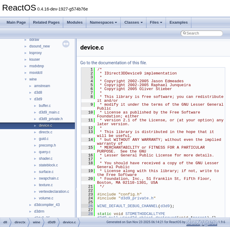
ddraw (34, 40)
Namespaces (103, 22)
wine (33, 79)
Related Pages (46, 22)
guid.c (44, 139)
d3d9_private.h (51, 119)
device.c (45, 125)
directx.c (45, 132)
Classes (133, 22)
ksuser (34, 59)
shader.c (45, 158)
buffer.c (45, 106)
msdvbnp (36, 66)
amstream (42, 86)
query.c (44, 152)
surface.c (46, 172)
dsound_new (39, 46)
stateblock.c (48, 165)
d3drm (39, 211)
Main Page (16, 22)
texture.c (46, 185)
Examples (179, 22)
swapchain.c (49, 178)
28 (87, 213)
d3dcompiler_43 (47, 205)
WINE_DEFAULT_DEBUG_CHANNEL (127, 206)
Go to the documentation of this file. (113, 62)
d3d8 (38, 92)
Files (156, 22)
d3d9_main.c (49, 112)
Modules (75, 22)
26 (87, 206)
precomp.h (47, 145)
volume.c (46, 198)
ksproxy (35, 53)
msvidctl (35, 73)
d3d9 (38, 99)
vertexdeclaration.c (54, 191)
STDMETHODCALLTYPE (145, 213)
